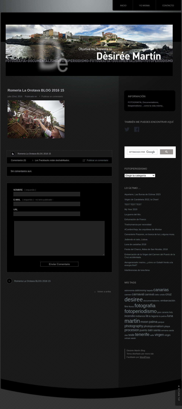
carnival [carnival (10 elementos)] (149, 294)
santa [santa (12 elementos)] (157, 330)
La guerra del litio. (132, 214)
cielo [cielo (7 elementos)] (156, 294)
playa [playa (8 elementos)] (167, 326)
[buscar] (142, 152)
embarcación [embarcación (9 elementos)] (168, 300)
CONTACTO (168, 5)
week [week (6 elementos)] (133, 338)
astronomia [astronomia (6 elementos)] (129, 290)
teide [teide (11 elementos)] (131, 334)
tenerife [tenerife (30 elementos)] (142, 334)
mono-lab (149, 354)
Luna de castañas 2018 (135, 244)
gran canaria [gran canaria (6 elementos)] (162, 312)
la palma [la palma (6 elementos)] (163, 316)
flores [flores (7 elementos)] (131, 306)
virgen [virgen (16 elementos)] (159, 335)
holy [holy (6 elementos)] (171, 312)
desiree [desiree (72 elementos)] (133, 299)
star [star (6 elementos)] (126, 335)
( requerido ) (24, 190)
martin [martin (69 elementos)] (132, 321)
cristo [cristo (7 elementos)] (162, 294)
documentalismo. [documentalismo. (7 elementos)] (151, 301)
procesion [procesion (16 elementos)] (131, 330)
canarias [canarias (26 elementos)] (161, 290)
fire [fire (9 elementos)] (126, 306)
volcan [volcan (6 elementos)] (127, 338)
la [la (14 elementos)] (147, 316)
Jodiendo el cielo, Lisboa (135, 239)
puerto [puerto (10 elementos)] (143, 330)
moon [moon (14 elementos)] (144, 322)
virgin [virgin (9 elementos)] (167, 335)
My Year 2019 (130, 209)
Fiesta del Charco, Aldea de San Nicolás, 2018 (146, 249)
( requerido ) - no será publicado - (33, 200)
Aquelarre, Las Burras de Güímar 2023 (142, 194)
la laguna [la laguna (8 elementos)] (153, 316)
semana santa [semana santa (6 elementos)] (167, 330)
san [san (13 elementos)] (150, 330)
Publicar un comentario (52, 96)
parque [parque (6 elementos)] (161, 322)
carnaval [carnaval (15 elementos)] (138, 294)
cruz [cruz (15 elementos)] (168, 294)
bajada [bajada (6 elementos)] (150, 290)
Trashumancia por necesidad (137, 224)
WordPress (145, 357)
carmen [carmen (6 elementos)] (127, 294)
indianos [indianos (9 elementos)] (140, 316)
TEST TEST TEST (133, 204)
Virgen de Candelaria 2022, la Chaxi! (141, 199)
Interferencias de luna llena (137, 270)
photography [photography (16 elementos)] (133, 326)
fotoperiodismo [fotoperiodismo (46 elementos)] (140, 311)
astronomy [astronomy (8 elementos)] (140, 290)
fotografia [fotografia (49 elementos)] (145, 305)
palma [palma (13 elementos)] (153, 321)
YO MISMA (144, 5)
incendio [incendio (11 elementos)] (129, 316)
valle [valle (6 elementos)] (152, 335)
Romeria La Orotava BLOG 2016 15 (32, 281)
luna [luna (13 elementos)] (170, 316)
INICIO (123, 5)
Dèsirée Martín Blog (136, 350)
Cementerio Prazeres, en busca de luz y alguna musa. (149, 234)
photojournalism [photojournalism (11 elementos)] (154, 326)
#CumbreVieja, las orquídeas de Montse (143, 229)
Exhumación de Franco (135, 219)
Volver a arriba (104, 291)
